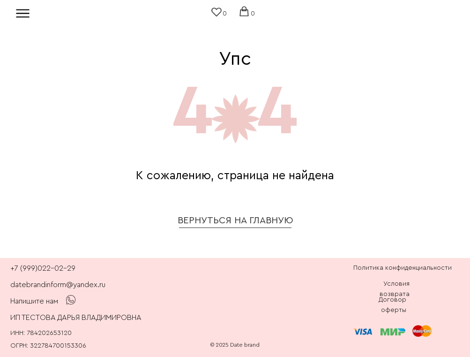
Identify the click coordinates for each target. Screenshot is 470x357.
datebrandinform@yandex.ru (57, 285)
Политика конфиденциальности (402, 268)
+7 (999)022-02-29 (42, 268)
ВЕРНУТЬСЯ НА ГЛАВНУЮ (235, 220)
